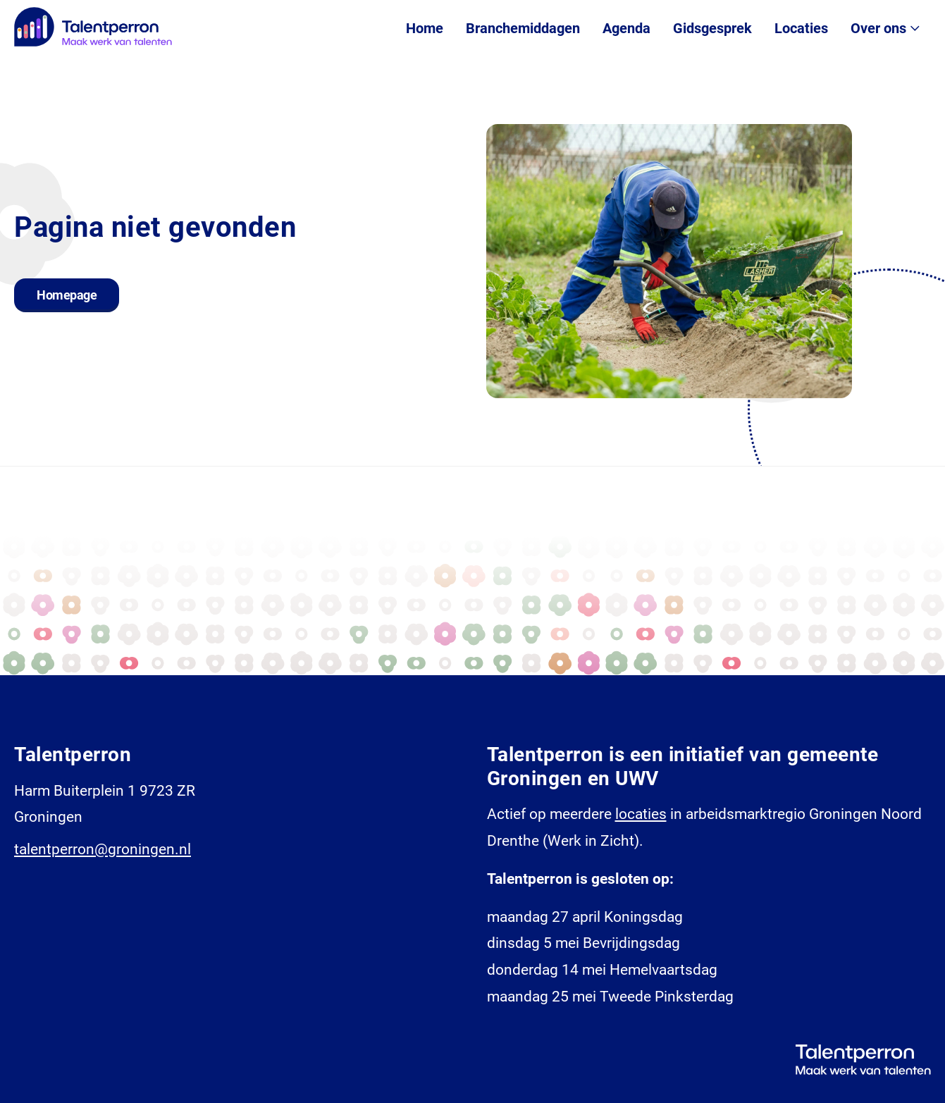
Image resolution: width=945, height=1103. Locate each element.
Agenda (626, 28)
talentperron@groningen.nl (102, 849)
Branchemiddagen (523, 28)
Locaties (801, 28)
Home (424, 28)
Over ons (878, 28)
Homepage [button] (67, 295)
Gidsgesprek (712, 28)
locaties (641, 814)
